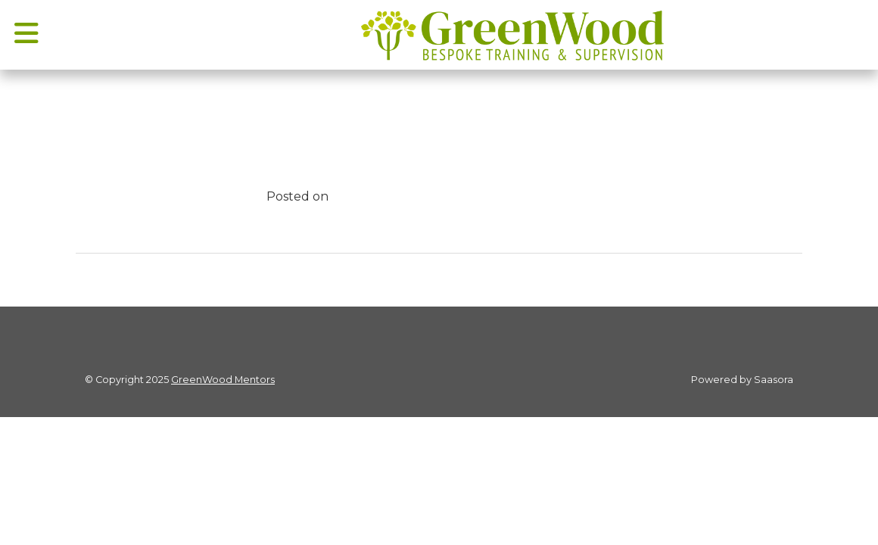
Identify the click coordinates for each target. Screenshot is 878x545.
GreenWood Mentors (223, 379)
